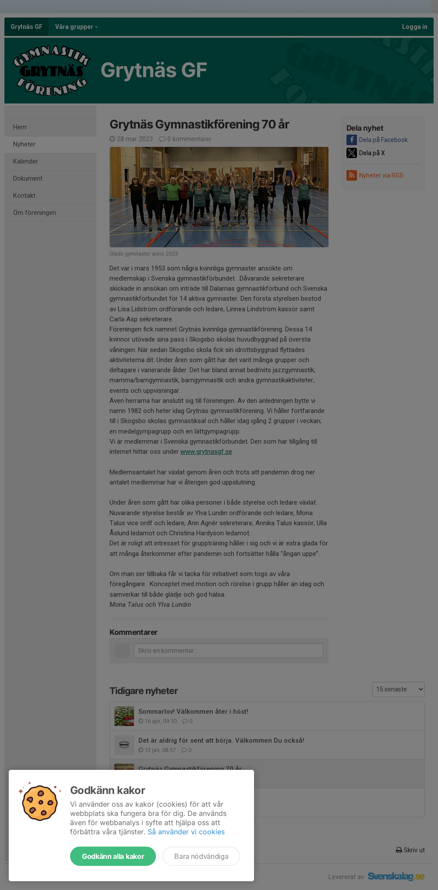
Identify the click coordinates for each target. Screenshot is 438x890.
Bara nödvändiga (201, 856)
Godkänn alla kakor (113, 856)
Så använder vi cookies (186, 831)
